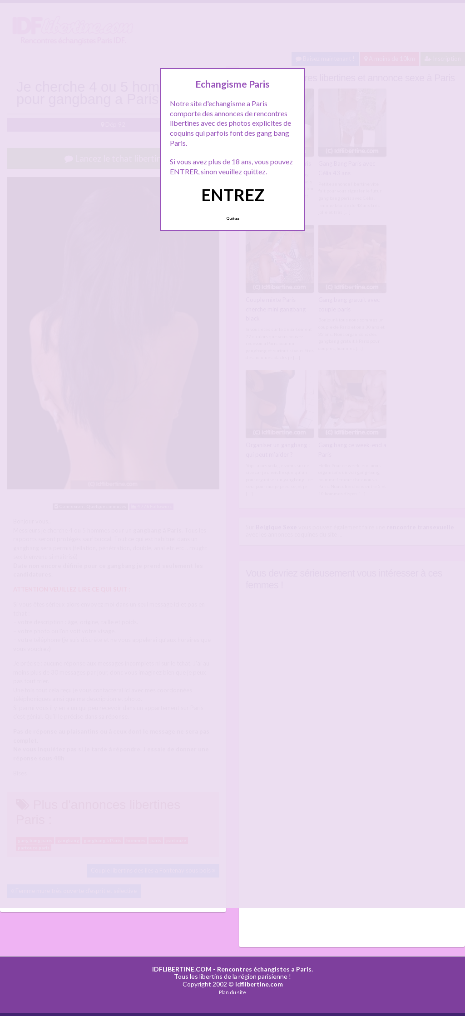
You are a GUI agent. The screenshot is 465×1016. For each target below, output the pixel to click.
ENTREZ (232, 195)
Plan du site (232, 992)
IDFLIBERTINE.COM (182, 969)
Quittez (232, 218)
